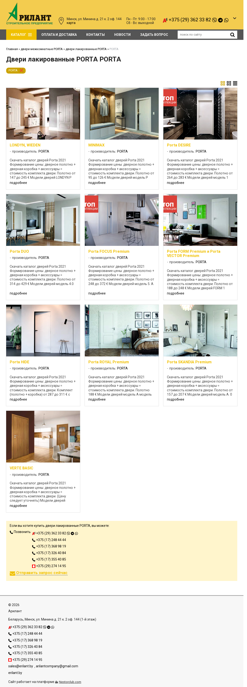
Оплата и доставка (59, 35)
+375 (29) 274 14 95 (49, 566)
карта (71, 23)
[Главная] (29, 23)
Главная (12, 49)
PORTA (13, 70)
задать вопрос (154, 35)
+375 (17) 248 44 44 (49, 540)
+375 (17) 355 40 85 (49, 559)
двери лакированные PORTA (86, 49)
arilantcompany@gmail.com (57, 666)
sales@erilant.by (20, 666)
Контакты (95, 35)
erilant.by (15, 673)
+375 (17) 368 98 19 (49, 546)
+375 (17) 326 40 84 (49, 553)
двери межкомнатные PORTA (42, 49)
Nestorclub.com (70, 682)
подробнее (18, 183)
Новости (122, 35)
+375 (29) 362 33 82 (196, 20)
